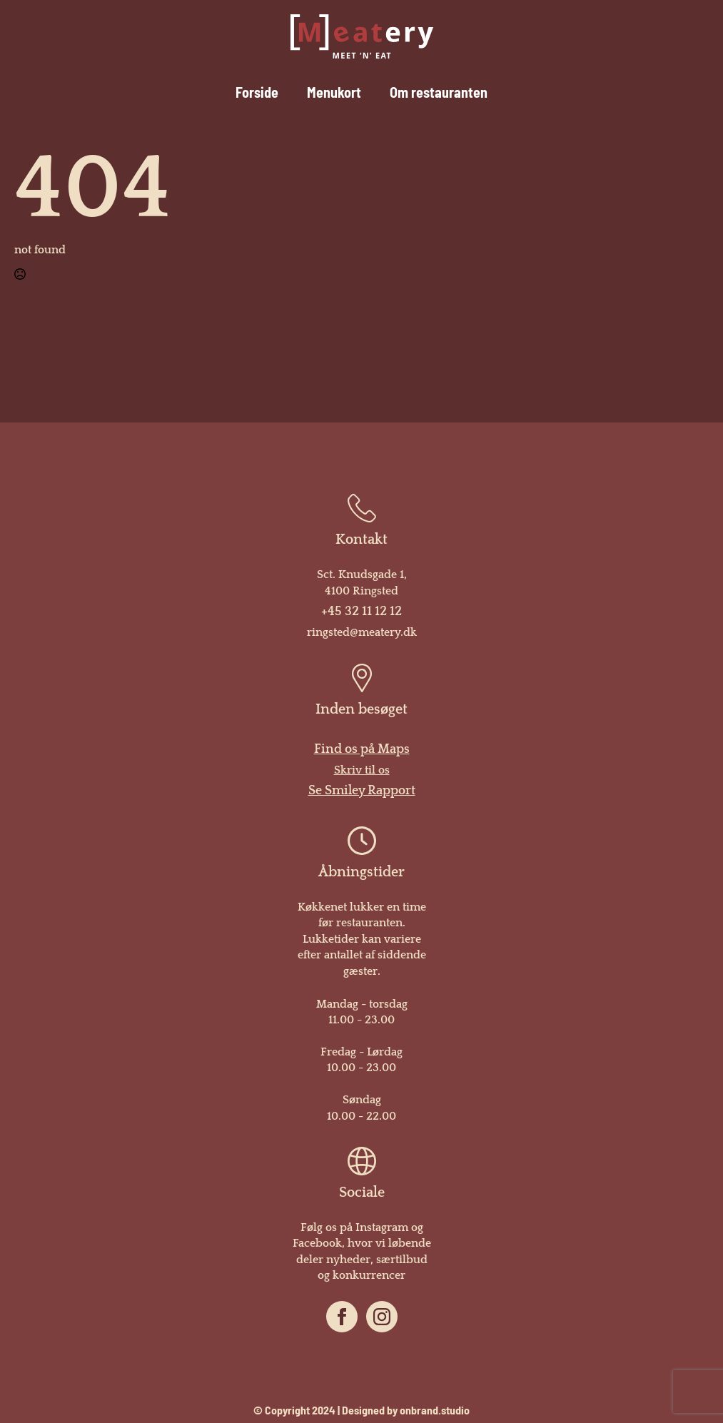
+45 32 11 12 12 (361, 611)
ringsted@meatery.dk (362, 632)
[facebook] (342, 1316)
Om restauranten (438, 94)
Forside (257, 94)
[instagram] (382, 1316)
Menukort (334, 94)
